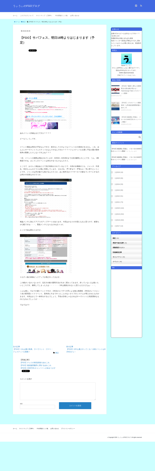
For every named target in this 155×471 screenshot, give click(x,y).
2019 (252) (119, 214)
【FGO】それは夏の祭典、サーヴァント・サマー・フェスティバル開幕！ (33, 349)
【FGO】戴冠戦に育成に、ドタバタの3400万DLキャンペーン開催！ (131, 119)
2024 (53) (119, 184)
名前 (21, 407)
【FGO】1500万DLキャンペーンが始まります (38, 368)
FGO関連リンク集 (61, 15)
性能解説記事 (117, 252)
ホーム (15, 15)
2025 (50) (119, 178)
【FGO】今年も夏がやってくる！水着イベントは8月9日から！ (85, 349)
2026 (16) (119, 172)
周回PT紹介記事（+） (120, 243)
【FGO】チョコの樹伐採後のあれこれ (35, 362)
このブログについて (27, 15)
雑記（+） (116, 238)
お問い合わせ (74, 15)
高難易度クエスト (119, 247)
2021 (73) (119, 202)
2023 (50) (119, 190)
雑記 (57, 353)
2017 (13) (119, 226)
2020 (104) (119, 208)
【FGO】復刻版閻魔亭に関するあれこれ (35, 365)
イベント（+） (118, 261)
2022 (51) (119, 196)
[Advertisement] (60, 72)
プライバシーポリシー (68, 432)
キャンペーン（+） (119, 257)
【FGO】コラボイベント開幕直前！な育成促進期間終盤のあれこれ (131, 105)
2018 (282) (119, 220)
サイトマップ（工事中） (44, 15)
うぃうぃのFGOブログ (26, 5)
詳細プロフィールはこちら (126, 75)
